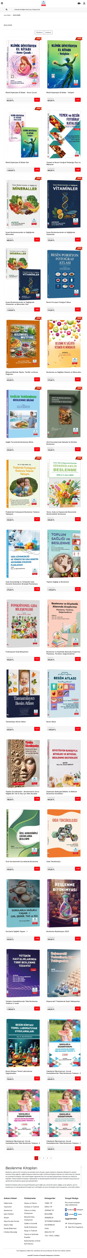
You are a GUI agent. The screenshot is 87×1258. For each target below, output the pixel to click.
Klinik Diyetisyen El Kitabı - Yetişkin (60, 93)
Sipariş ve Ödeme (30, 1203)
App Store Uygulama (74, 1227)
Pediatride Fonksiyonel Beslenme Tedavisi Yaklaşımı (23, 513)
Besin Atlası (51, 722)
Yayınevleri (8, 1207)
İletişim (6, 1218)
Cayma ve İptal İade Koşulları (31, 1235)
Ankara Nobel (10, 1198)
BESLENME (49, 1214)
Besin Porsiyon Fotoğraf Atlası (58, 302)
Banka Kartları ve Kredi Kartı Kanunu (32, 1242)
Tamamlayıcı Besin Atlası (16, 722)
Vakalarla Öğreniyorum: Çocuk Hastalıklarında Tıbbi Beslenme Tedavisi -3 (63, 1072)
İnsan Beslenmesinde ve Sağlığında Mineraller (20, 233)
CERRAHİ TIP (49, 1210)
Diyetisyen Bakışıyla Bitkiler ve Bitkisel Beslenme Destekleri (61, 793)
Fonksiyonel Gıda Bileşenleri (17, 652)
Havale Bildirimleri (10, 1228)
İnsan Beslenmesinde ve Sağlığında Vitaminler (60, 233)
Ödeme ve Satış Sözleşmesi (30, 1212)
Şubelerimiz (8, 1210)
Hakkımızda (8, 1203)
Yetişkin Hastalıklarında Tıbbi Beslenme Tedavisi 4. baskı (22, 1002)
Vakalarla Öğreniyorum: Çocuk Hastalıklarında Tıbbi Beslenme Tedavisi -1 (63, 1142)
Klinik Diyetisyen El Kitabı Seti (17, 162)
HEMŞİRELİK (49, 1218)
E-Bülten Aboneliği (10, 1232)
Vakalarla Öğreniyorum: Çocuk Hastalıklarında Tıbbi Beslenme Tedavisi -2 (23, 1142)
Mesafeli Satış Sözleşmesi (29, 1218)
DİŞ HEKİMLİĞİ (50, 1225)
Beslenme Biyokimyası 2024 (57, 931)
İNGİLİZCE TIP (49, 1232)
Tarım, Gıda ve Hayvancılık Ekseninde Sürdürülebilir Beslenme (61, 513)
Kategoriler (50, 1198)
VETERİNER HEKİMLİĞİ (53, 1221)
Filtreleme (39, 32)
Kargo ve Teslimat (30, 1231)
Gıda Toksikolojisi (53, 862)
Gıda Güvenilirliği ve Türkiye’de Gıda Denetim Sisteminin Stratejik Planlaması (22, 583)
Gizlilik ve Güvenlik (30, 1223)
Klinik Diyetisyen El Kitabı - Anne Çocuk (21, 93)
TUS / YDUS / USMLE (52, 1236)
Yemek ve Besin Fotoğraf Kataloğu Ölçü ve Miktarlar (63, 163)
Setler (47, 1228)
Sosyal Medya (71, 1198)
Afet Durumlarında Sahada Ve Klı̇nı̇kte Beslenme (61, 443)
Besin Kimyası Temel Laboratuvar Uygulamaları (19, 1072)
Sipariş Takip (8, 1225)
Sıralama (48, 32)
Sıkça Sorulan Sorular (11, 1221)
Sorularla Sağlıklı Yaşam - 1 (17, 931)
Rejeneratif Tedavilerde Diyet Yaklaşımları (63, 1001)
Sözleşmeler (30, 1198)
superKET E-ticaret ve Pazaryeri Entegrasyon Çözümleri (43, 1255)
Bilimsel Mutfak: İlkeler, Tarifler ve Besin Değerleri (22, 373)
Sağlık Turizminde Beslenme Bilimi (19, 442)
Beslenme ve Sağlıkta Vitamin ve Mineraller (63, 372)
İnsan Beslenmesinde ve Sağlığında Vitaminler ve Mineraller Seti (20, 303)
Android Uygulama (73, 1223)
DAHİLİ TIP (48, 1207)
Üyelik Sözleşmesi (30, 1227)
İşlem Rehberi (9, 1214)
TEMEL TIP (48, 1203)
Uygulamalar (71, 1218)
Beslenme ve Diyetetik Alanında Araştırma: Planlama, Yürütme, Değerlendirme (63, 653)
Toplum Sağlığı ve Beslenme (57, 582)
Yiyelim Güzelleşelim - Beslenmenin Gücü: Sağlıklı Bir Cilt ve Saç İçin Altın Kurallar (23, 793)
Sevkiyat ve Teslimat (31, 1207)
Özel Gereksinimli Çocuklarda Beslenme (22, 862)
